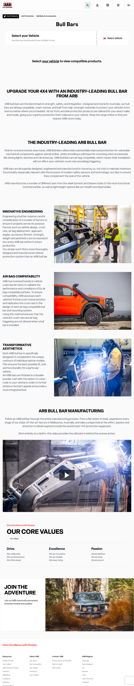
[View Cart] (118, 5)
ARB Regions (87, 657)
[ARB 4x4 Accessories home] (7, 5)
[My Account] (97, 5)
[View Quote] (107, 5)
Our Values (14, 539)
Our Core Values (35, 532)
